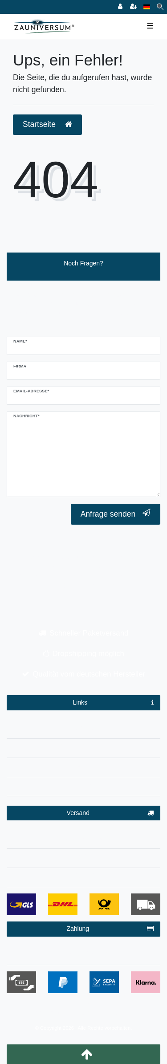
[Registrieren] (133, 7)
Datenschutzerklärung (83, 746)
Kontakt (83, 784)
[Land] (146, 7)
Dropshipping (83, 856)
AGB (83, 765)
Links (113, 703)
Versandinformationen (83, 837)
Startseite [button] (47, 124)
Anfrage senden (116, 513)
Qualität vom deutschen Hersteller (89, 674)
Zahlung (110, 929)
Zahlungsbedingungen (83, 953)
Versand (110, 813)
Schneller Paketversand (88, 633)
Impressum (83, 727)
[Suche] (160, 7)
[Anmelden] (120, 7)
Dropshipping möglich (88, 653)
